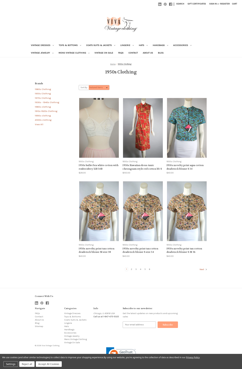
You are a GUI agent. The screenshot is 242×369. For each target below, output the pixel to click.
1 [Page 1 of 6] (126, 269)
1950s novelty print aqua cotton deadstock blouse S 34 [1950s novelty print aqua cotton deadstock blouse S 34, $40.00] (185, 167)
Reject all (27, 364)
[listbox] (99, 87)
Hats (143, 45)
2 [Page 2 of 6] (131, 269)
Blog (160, 52)
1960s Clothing (43, 89)
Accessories (182, 45)
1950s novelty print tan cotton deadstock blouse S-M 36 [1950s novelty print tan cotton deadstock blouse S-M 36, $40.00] (184, 250)
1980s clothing (43, 106)
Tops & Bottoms (70, 45)
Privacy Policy (193, 357)
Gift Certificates (197, 3)
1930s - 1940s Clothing (47, 102)
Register (225, 3)
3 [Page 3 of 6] (136, 269)
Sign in (213, 3)
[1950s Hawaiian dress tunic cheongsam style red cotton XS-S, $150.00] (143, 128)
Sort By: (84, 87)
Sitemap (39, 326)
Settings (10, 364)
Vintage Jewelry (42, 52)
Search (180, 3)
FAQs (120, 52)
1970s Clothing (43, 98)
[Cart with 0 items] (234, 4)
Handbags (160, 45)
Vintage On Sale (103, 52)
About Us (148, 52)
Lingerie (127, 45)
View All (39, 124)
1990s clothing (43, 115)
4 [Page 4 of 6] (140, 269)
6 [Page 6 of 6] (149, 269)
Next (203, 269)
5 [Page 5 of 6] (145, 269)
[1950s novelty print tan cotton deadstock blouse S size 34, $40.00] (143, 211)
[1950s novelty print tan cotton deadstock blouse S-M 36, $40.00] (187, 211)
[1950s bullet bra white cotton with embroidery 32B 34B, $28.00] (99, 128)
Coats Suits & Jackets (100, 45)
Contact (133, 52)
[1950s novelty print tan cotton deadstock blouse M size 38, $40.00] (99, 211)
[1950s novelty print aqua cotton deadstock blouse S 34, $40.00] (187, 128)
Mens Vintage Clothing (74, 52)
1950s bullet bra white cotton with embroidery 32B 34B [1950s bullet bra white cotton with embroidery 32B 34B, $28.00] (98, 167)
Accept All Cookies (48, 364)
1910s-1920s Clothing (46, 111)
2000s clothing (43, 120)
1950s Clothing (43, 93)
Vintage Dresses (42, 45)
